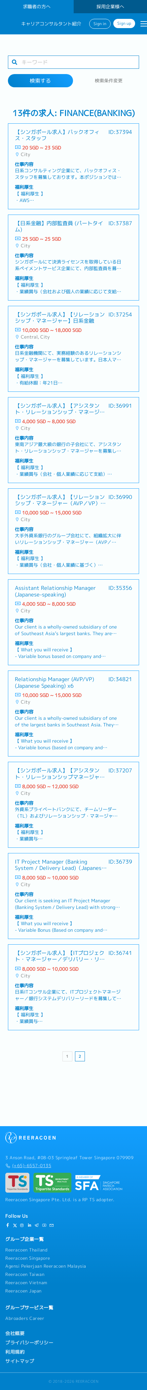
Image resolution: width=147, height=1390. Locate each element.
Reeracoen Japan (23, 1291)
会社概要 (14, 1333)
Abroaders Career (24, 1318)
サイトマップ (19, 1361)
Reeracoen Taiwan (24, 1274)
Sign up (124, 23)
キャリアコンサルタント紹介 (51, 23)
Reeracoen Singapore (27, 1258)
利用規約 (14, 1352)
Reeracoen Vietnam (26, 1283)
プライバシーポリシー (29, 1342)
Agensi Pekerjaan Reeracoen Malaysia (45, 1266)
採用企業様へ (110, 6)
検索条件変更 (109, 80)
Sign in (99, 23)
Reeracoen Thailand (26, 1250)
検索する (40, 80)
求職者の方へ (37, 6)
